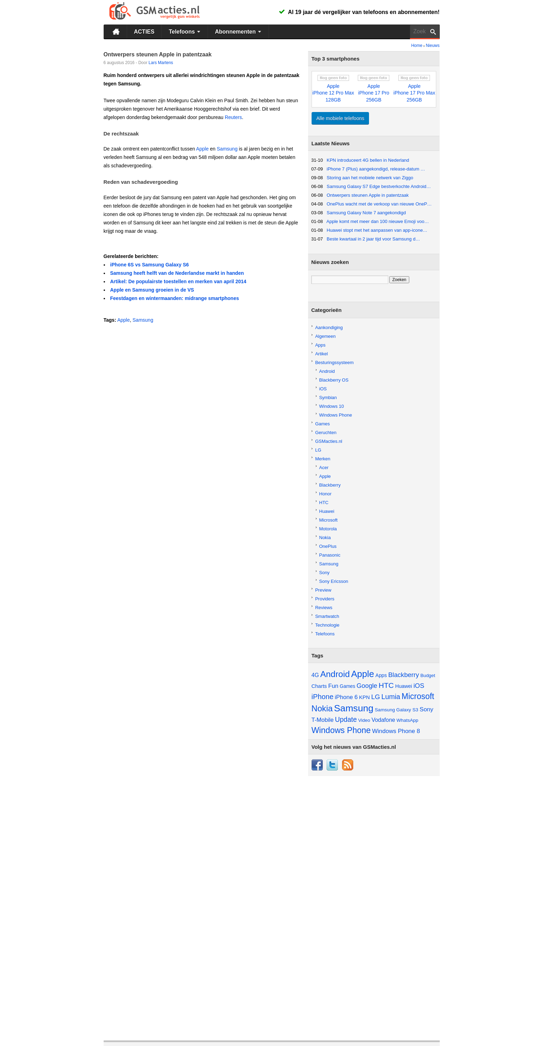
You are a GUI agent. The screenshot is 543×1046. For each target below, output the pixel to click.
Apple (202, 149)
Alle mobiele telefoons (340, 118)
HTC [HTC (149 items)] (386, 685)
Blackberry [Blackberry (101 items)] (403, 674)
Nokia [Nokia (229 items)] (322, 708)
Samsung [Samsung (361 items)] (354, 708)
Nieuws (432, 45)
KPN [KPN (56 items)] (364, 697)
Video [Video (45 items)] (364, 720)
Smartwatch (327, 616)
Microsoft (328, 520)
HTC (324, 502)
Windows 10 (331, 406)
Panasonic (330, 555)
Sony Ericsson (333, 581)
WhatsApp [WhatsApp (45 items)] (407, 720)
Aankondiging (329, 327)
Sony (324, 572)
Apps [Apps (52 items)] (381, 675)
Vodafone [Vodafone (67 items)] (383, 720)
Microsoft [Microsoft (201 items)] (418, 696)
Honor (325, 493)
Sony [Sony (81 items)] (426, 709)
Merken (322, 458)
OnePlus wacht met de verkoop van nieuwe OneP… (379, 204)
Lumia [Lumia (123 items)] (390, 696)
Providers (324, 598)
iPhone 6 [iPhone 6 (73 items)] (346, 697)
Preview (323, 590)
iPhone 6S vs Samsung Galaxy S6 (149, 264)
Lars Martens (160, 62)
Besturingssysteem (334, 362)
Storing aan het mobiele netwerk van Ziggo (370, 177)
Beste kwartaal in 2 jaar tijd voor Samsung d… (373, 239)
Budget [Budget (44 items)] (427, 675)
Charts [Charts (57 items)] (319, 686)
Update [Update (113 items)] (346, 719)
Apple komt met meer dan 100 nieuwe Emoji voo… (377, 221)
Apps (320, 345)
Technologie (327, 625)
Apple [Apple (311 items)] (362, 674)
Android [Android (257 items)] (335, 674)
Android (327, 371)
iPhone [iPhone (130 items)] (323, 696)
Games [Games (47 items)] (347, 686)
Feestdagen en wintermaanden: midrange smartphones (174, 298)
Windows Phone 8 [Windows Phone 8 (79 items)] (396, 731)
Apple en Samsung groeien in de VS (152, 290)
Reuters (233, 117)
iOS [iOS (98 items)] (418, 685)
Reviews (323, 607)
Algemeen (325, 336)
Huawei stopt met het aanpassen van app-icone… (377, 230)
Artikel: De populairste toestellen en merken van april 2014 (178, 281)
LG (318, 450)
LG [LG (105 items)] (375, 696)
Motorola (328, 528)
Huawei (326, 511)
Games (322, 423)
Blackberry (330, 485)
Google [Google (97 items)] (367, 685)
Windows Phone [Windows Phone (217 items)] (341, 730)
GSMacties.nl (328, 441)
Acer (324, 467)
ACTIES (144, 32)
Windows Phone (335, 415)
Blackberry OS (334, 380)
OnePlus (328, 546)
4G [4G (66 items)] (315, 675)
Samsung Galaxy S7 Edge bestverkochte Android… (379, 186)
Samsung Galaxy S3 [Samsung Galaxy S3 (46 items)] (396, 709)
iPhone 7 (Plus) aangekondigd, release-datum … (376, 169)
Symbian (328, 397)
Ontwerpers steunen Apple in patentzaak (368, 195)
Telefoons (185, 31)
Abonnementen (239, 31)
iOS (323, 388)
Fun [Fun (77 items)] (333, 686)
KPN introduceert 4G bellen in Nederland (368, 160)
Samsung (227, 149)
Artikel (321, 353)
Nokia (325, 537)
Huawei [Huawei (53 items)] (403, 686)
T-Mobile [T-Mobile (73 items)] (323, 720)
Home (416, 45)
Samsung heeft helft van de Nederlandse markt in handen (177, 273)
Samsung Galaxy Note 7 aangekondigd (366, 212)
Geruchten (325, 432)
